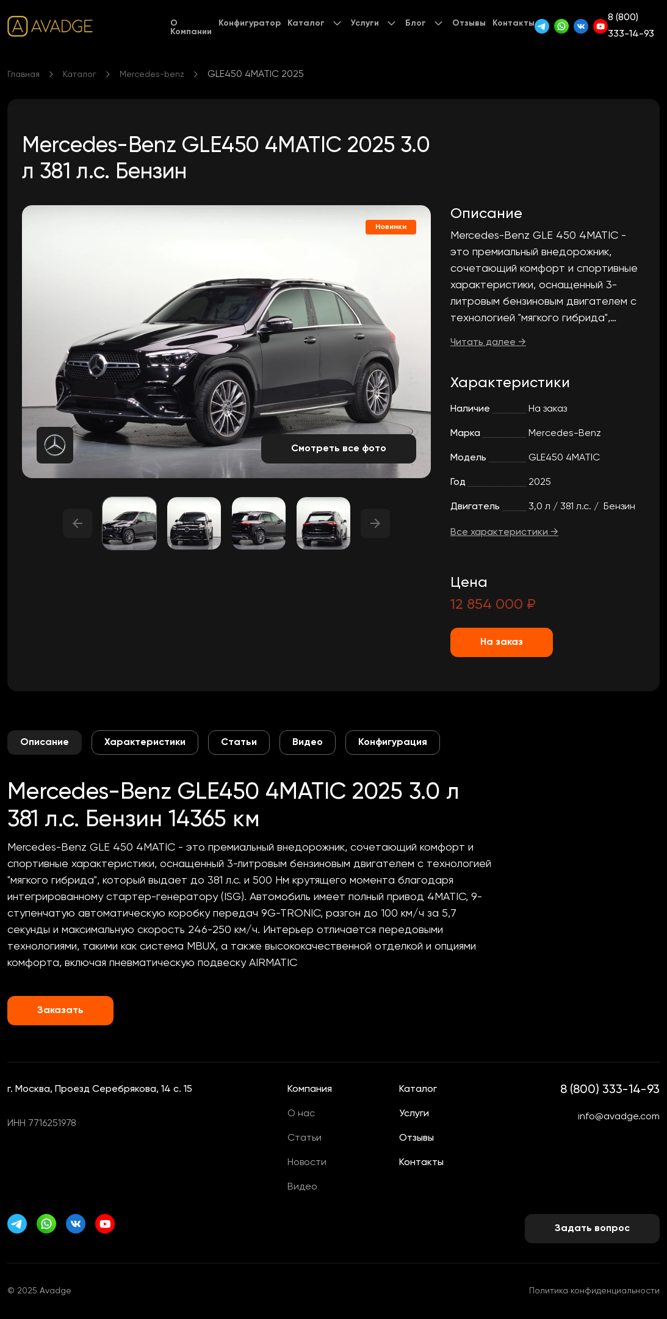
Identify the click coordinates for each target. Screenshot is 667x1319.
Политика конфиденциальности (594, 1291)
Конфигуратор (249, 23)
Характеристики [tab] (145, 742)
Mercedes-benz (152, 74)
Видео (302, 1187)
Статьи (304, 1138)
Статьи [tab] (239, 742)
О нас (301, 1114)
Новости (306, 1163)
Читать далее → (488, 342)
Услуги (365, 23)
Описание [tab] (44, 742)
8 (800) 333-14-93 (631, 26)
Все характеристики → (504, 532)
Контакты (513, 23)
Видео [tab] (307, 742)
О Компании (191, 27)
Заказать (60, 1011)
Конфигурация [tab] (392, 742)
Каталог (306, 23)
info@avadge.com (619, 1117)
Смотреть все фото (338, 449)
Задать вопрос (592, 1229)
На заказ (501, 642)
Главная (23, 74)
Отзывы (469, 23)
